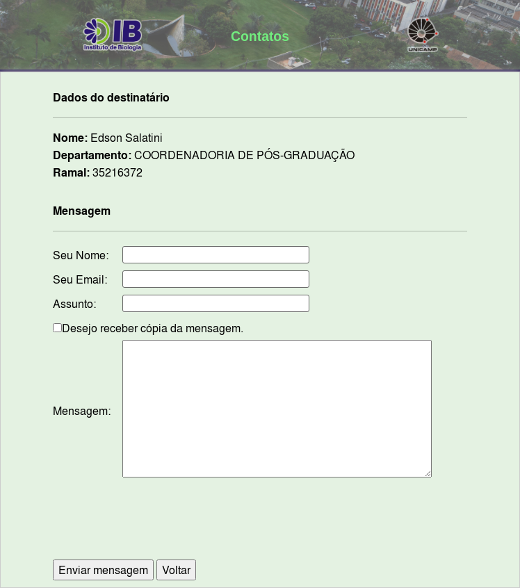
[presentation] (260, 525)
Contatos (260, 36)
